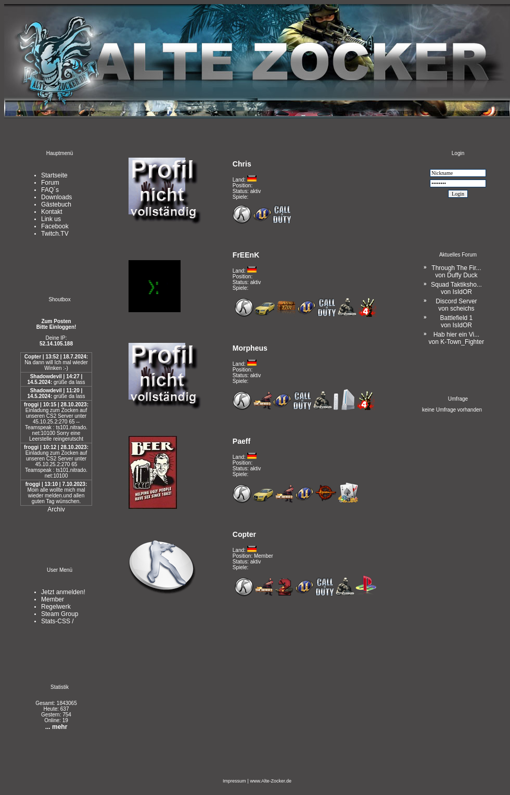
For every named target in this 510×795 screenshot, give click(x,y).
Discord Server (456, 305)
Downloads (56, 197)
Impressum (234, 781)
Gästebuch (56, 204)
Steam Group (59, 614)
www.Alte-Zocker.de (270, 781)
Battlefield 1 (456, 321)
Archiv (56, 509)
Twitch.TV (55, 233)
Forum (50, 182)
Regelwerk (56, 606)
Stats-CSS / (57, 621)
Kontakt (51, 211)
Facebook (55, 226)
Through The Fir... (456, 271)
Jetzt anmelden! (63, 592)
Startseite (54, 175)
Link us (51, 219)
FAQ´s (50, 190)
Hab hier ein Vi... (456, 338)
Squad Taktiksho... (456, 288)
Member (52, 599)
